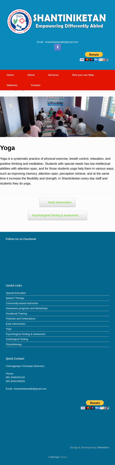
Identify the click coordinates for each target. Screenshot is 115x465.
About (31, 74)
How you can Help (83, 74)
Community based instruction (22, 303)
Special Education (16, 293)
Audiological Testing (17, 339)
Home (10, 74)
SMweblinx (103, 447)
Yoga (8, 328)
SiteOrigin (55, 457)
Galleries (12, 85)
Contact (35, 85)
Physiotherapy (14, 344)
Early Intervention (57, 202)
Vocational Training (16, 313)
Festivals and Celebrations (20, 318)
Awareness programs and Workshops (27, 308)
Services (53, 74)
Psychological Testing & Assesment (57, 215)
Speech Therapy (15, 298)
